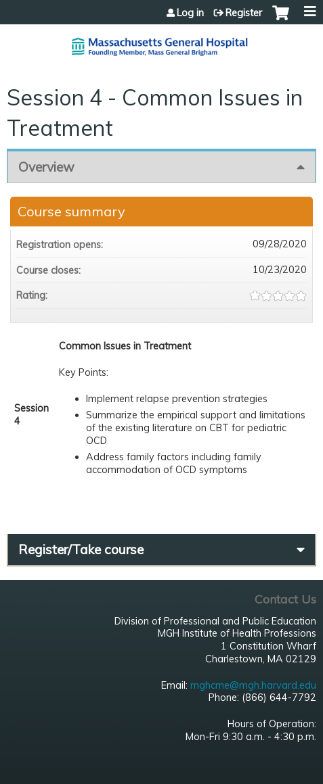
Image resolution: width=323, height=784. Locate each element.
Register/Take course (81, 549)
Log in (190, 13)
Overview (46, 167)
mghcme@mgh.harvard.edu (253, 685)
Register (243, 13)
